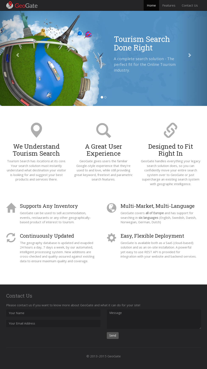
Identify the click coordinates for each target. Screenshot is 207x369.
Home (151, 5)
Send (112, 335)
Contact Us (190, 5)
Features (168, 5)
